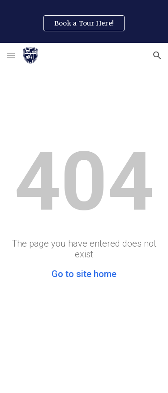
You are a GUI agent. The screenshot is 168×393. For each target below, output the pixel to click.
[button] (11, 55)
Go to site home (84, 274)
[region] (84, 21)
